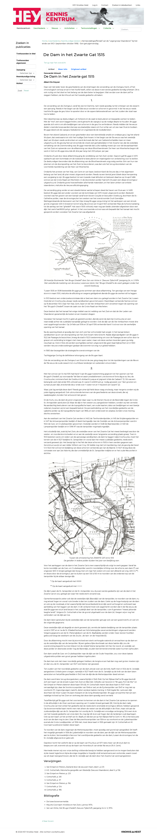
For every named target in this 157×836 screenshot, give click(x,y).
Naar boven (48, 821)
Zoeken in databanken (122, 5)
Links (138, 5)
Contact (104, 5)
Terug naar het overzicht (55, 63)
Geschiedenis (54, 41)
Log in (94, 5)
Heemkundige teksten (71, 41)
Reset (26, 91)
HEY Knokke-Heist (80, 5)
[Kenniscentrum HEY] (78, 16)
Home (44, 41)
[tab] (51, 69)
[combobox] (130, 30)
